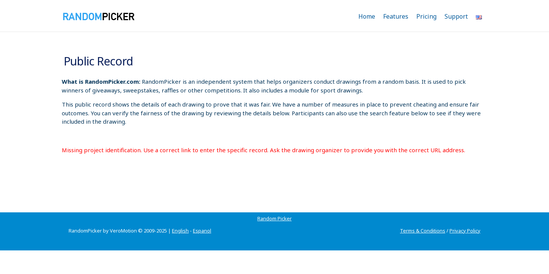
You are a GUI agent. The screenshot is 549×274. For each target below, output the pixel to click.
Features (395, 16)
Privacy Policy (464, 221)
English (180, 221)
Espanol (202, 221)
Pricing (426, 16)
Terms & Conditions (422, 221)
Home (366, 16)
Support (456, 16)
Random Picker (86, 209)
